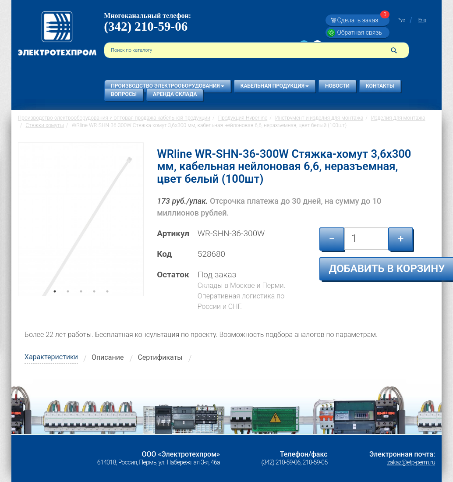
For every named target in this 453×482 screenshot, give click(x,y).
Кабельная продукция (275, 86)
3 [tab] (81, 303)
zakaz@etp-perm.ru (411, 462)
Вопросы (124, 94)
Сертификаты (160, 357)
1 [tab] (54, 303)
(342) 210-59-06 (146, 26)
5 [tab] (107, 303)
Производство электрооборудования (167, 86)
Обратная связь (359, 32)
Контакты (380, 86)
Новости (337, 86)
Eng (422, 20)
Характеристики (51, 357)
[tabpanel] (81, 219)
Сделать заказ (362, 20)
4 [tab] (94, 303)
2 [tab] (68, 303)
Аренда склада (175, 94)
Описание (108, 357)
